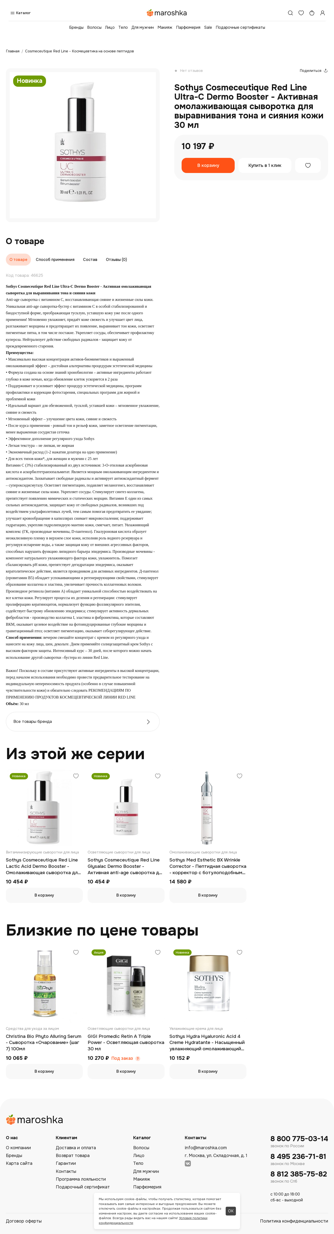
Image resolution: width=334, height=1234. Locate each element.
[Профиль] (322, 13)
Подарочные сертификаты (240, 27)
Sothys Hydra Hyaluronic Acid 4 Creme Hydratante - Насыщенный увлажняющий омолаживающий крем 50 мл (207, 1042)
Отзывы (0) (116, 259)
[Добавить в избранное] (308, 165)
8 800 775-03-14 (299, 1139)
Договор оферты (24, 1221)
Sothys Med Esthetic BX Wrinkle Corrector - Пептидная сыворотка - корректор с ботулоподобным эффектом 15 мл (207, 866)
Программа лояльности (81, 1179)
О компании (18, 1147)
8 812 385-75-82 (298, 1174)
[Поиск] (290, 13)
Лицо (110, 27)
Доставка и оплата (76, 1147)
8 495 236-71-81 (298, 1157)
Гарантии (66, 1163)
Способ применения (55, 259)
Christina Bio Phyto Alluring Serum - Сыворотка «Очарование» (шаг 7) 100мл (43, 1042)
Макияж (165, 27)
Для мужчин (142, 27)
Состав (90, 259)
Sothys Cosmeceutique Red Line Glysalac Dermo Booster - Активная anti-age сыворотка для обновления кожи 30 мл (126, 866)
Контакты (66, 1171)
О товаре (18, 259)
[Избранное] (301, 13)
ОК (230, 1211)
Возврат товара (73, 1155)
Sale (208, 27)
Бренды (76, 27)
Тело (123, 27)
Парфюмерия (188, 27)
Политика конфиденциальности (294, 1221)
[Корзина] (312, 13)
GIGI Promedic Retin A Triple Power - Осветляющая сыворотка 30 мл (126, 1042)
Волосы (94, 27)
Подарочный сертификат (83, 1187)
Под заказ (122, 1058)
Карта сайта (19, 1163)
